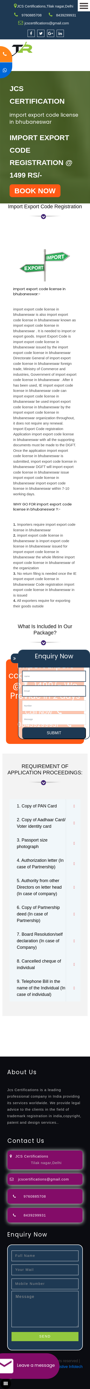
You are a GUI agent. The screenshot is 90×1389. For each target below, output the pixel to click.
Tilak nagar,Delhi (46, 1163)
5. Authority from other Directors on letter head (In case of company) (39, 887)
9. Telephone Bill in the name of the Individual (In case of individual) (41, 988)
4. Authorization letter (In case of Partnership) (40, 863)
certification (54, 1036)
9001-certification (14, 1042)
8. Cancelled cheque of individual (39, 964)
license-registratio (28, 1036)
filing (76, 1024)
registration (37, 1030)
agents (20, 1030)
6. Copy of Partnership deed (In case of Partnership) (38, 914)
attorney (7, 1030)
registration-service (16, 1019)
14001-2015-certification (51, 1042)
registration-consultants (53, 1019)
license (6, 1036)
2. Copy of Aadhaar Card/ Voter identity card (41, 823)
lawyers (64, 1024)
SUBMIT (54, 733)
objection (49, 1024)
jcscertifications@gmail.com (46, 23)
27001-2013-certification (51, 1048)
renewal (54, 1030)
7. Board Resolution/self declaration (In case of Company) (40, 941)
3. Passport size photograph (32, 843)
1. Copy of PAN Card (37, 806)
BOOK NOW (35, 191)
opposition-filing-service (20, 1024)
